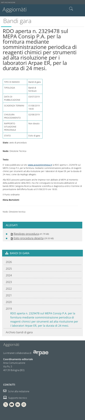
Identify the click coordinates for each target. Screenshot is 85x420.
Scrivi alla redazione (16, 391)
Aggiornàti (14, 9)
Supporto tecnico (15, 398)
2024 (9, 275)
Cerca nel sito (71, 9)
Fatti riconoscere (8, 2)
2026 (9, 262)
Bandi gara (17, 21)
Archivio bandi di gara (19, 332)
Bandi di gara (19, 253)
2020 (9, 302)
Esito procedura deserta (29, 238)
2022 (9, 288)
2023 (9, 282)
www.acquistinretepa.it (40, 164)
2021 (9, 295)
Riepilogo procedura (26, 234)
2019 (9, 308)
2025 (9, 268)
